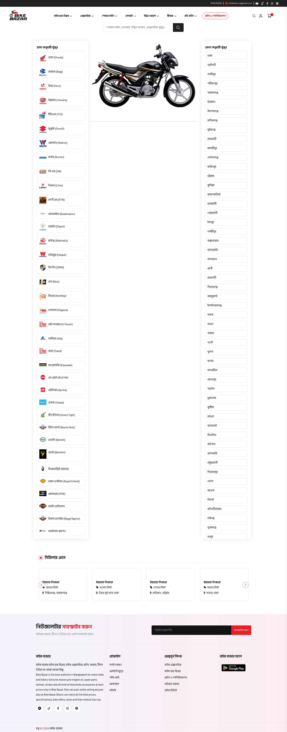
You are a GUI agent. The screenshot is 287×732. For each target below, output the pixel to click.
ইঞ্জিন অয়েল (151, 16)
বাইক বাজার (55, 728)
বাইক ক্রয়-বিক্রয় (63, 16)
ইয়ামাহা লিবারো (50, 582)
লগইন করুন (115, 665)
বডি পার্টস (191, 16)
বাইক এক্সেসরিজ (173, 665)
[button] (245, 585)
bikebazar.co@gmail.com (238, 3)
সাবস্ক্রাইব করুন (241, 630)
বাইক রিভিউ (171, 690)
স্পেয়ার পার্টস (109, 16)
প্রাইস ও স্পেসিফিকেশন (215, 16)
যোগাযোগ (114, 684)
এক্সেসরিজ (87, 16)
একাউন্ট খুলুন (116, 671)
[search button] (178, 27)
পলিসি (112, 690)
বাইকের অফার (172, 684)
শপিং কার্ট (114, 677)
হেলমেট (130, 16)
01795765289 (216, 3)
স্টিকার (171, 16)
